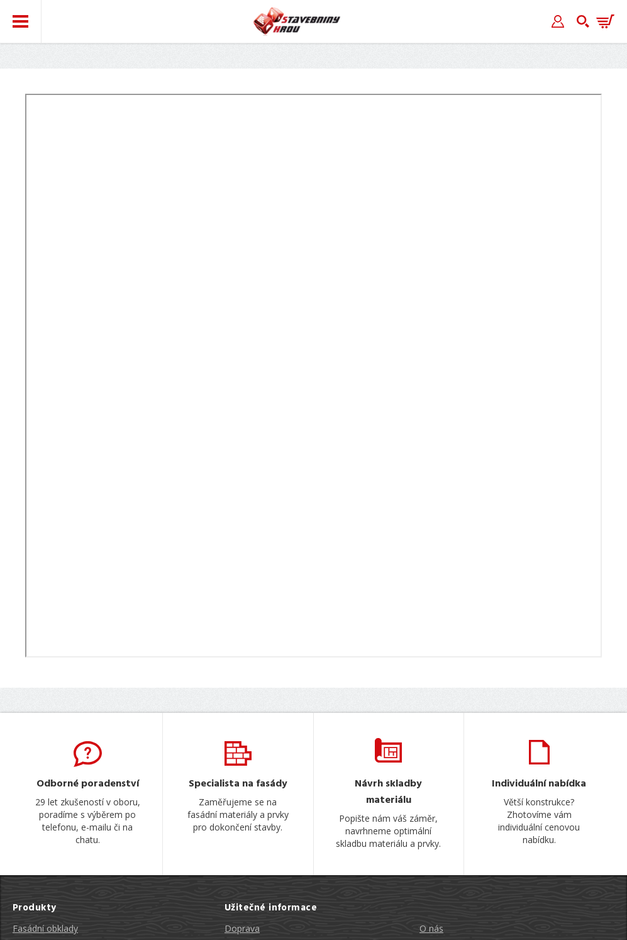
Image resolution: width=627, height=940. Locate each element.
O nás (431, 928)
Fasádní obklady (45, 928)
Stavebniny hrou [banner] (296, 22)
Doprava (242, 928)
